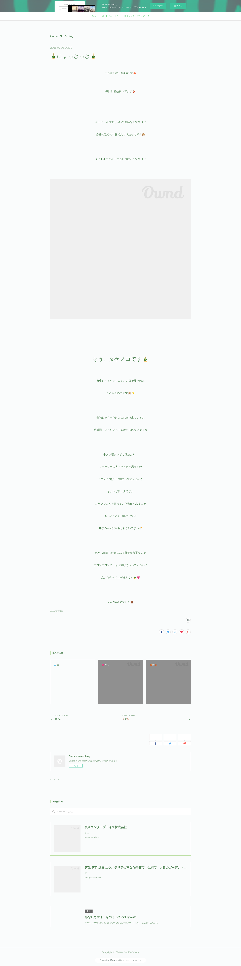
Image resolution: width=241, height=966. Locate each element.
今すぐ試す (157, 6)
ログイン (178, 6)
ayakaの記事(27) (56, 611)
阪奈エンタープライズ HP (137, 16)
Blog (94, 16)
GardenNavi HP (110, 16)
